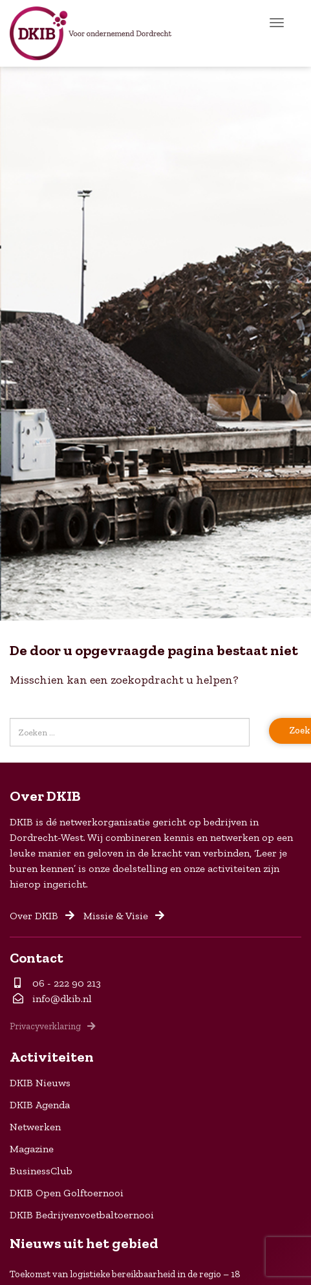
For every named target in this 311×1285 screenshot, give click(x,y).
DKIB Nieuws (40, 1083)
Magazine (32, 1149)
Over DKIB (42, 916)
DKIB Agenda (40, 1105)
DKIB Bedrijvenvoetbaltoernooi (82, 1215)
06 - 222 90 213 (57, 983)
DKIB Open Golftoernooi (66, 1193)
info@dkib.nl (52, 998)
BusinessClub (41, 1171)
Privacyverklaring (53, 1026)
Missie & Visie (123, 916)
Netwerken (35, 1127)
